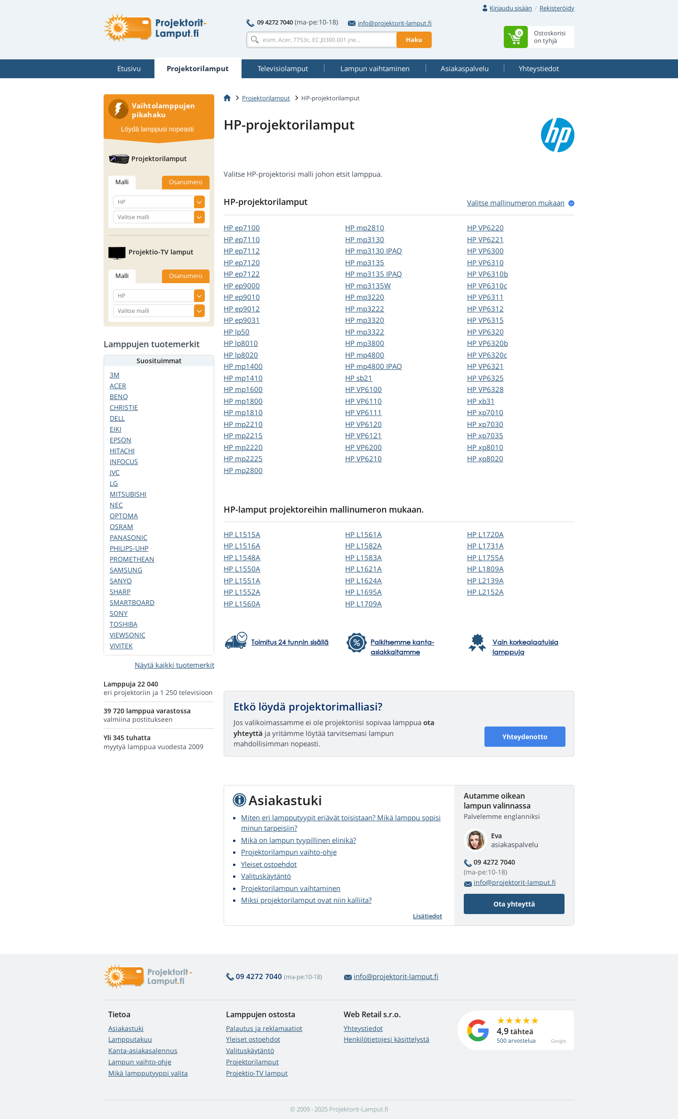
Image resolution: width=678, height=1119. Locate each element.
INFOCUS (124, 461)
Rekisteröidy (557, 8)
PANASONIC (128, 537)
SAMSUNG (126, 569)
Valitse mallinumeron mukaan (516, 202)
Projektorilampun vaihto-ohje (289, 852)
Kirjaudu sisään (511, 8)
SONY (119, 613)
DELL (117, 418)
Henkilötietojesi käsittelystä (386, 1039)
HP (242, 227)
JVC (115, 472)
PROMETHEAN (132, 559)
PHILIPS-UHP (129, 548)
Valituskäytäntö (266, 876)
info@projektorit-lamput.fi (390, 23)
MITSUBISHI (128, 494)
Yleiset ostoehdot (269, 864)
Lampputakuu (130, 1039)
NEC (116, 504)
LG (114, 483)
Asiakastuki (126, 1028)
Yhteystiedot (363, 1028)
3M (115, 374)
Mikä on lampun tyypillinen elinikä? (298, 840)
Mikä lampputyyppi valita (148, 1073)
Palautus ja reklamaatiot (264, 1028)
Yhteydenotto (525, 736)
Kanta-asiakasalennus (143, 1050)
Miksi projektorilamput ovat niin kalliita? (306, 900)
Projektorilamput (266, 98)
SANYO (121, 580)
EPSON (120, 439)
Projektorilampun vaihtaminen (290, 888)
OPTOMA (124, 515)
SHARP (120, 591)
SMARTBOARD (132, 602)
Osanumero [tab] (185, 182)
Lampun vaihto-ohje (139, 1061)
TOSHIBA (123, 624)
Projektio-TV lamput (257, 1073)
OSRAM (121, 526)
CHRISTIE (124, 407)
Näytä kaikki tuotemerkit (174, 665)
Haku (414, 39)
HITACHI (122, 450)
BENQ (119, 396)
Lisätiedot (427, 916)
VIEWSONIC (127, 634)
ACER (118, 385)
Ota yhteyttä (514, 903)
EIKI (115, 429)
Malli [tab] (122, 182)
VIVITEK (121, 645)
